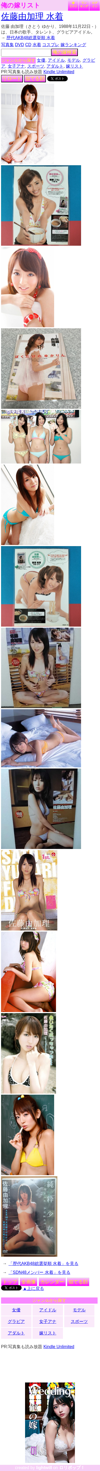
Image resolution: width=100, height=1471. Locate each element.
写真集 (7, 44)
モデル (73, 60)
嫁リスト (73, 4)
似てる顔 (35, 78)
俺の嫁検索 (65, 52)
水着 (37, 44)
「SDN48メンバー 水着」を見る (39, 1272)
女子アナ (16, 66)
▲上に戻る (33, 1288)
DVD (19, 44)
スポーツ (35, 66)
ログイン (94, 4)
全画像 (28, 1282)
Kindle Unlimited (58, 71)
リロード (12, 78)
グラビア (16, 1321)
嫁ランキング (73, 44)
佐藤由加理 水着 (32, 16)
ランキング (84, 4)
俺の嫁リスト (20, 5)
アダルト (54, 66)
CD (28, 44)
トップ (10, 1282)
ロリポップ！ (72, 1467)
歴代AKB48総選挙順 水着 (30, 37)
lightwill (44, 1467)
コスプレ (50, 44)
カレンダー (52, 1282)
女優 (41, 60)
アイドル (56, 60)
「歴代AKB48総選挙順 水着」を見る (43, 1263)
